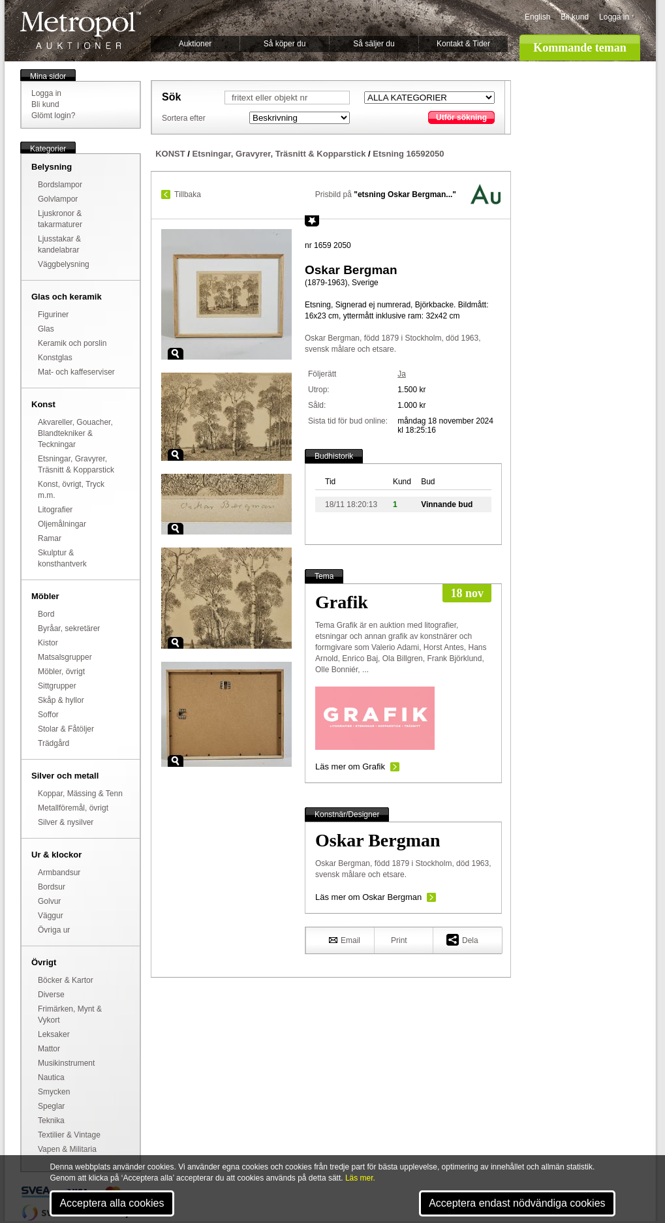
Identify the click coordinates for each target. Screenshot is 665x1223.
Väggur (50, 915)
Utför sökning (461, 117)
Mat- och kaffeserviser (76, 372)
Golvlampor (58, 199)
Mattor (49, 1048)
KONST (170, 154)
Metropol (80, 30)
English (537, 17)
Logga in (614, 17)
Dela (462, 939)
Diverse (51, 994)
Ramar (49, 538)
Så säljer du (373, 43)
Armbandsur (59, 872)
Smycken (54, 1091)
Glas (46, 328)
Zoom (175, 354)
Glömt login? (53, 115)
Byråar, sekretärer (69, 628)
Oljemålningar (62, 524)
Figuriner (53, 314)
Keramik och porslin (72, 343)
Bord (46, 614)
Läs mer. (360, 1178)
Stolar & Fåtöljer (66, 729)
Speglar (51, 1106)
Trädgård (53, 743)
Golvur (49, 901)
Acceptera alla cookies (111, 1203)
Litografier (55, 509)
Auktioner (195, 43)
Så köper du (285, 43)
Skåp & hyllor (61, 700)
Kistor (48, 642)
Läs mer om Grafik (350, 766)
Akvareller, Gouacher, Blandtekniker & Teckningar (75, 433)
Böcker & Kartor (65, 980)
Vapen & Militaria (67, 1149)
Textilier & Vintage (69, 1134)
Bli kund (575, 17)
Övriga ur (54, 930)
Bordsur (51, 886)
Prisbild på (385, 194)
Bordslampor (60, 184)
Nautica (51, 1077)
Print (399, 940)
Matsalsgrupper (65, 657)
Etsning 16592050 (408, 154)
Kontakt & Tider (463, 43)
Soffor (48, 714)
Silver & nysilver (65, 822)
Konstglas (55, 357)
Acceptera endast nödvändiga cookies (517, 1203)
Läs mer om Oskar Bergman (368, 897)
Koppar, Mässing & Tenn (80, 793)
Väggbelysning (63, 264)
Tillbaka (187, 194)
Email (344, 940)
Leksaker (54, 1034)
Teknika (51, 1120)
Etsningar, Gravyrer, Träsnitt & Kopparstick (279, 154)
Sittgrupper (57, 685)
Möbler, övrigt (61, 671)
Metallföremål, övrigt (73, 808)
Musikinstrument (66, 1063)
